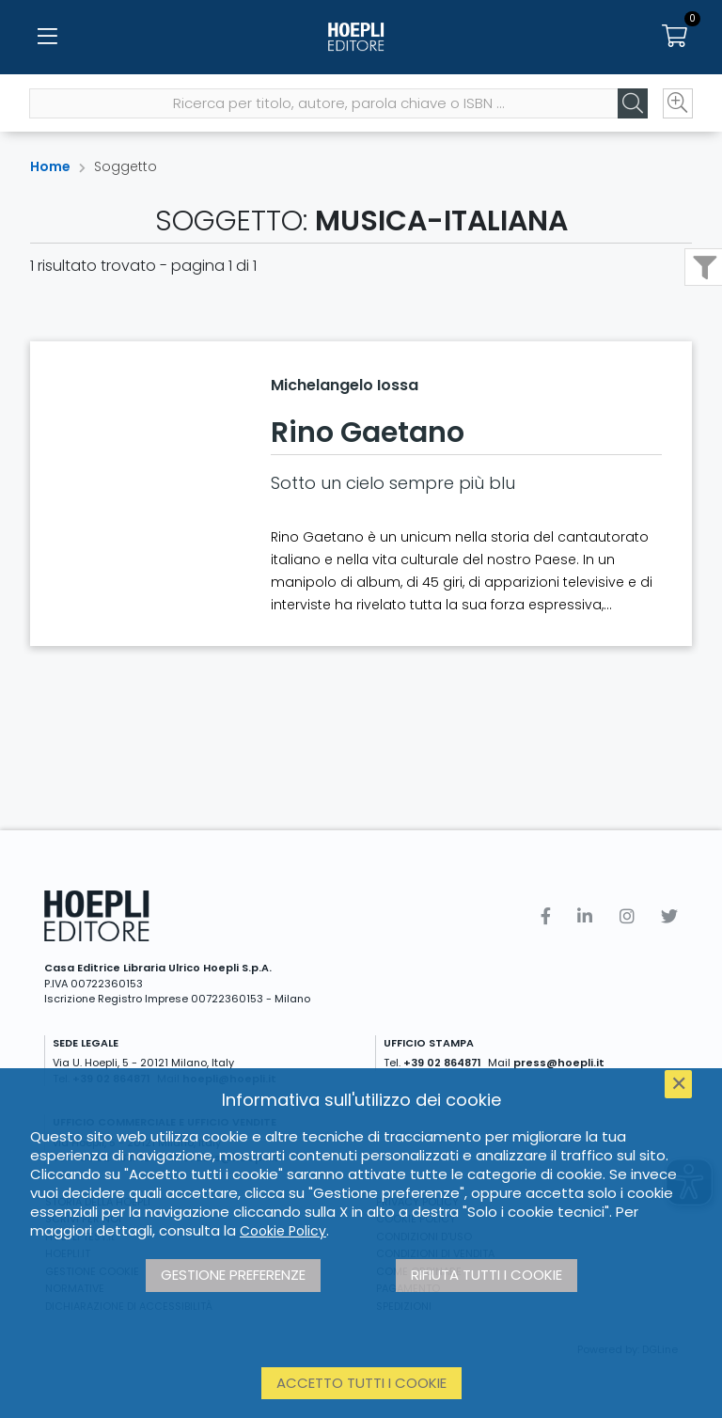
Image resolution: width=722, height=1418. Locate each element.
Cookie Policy (283, 1230)
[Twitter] (669, 916)
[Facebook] (546, 916)
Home (50, 166)
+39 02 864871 (442, 1062)
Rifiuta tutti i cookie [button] (486, 1274)
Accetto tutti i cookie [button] (361, 1383)
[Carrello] (675, 38)
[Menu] (47, 38)
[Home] (361, 37)
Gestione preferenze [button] (233, 1274)
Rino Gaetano (367, 432)
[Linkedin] (584, 916)
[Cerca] (632, 104)
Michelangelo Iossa (344, 385)
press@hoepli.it (558, 1062)
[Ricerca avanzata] (677, 104)
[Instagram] (627, 916)
